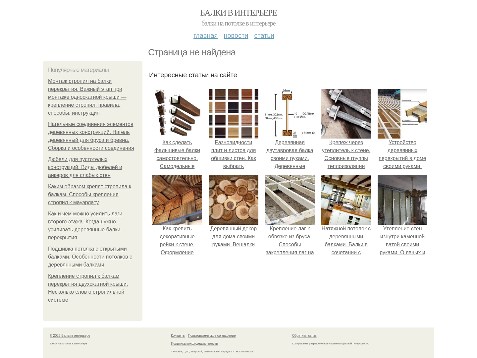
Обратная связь (304, 335)
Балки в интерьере (238, 13)
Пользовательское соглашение (212, 335)
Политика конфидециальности (194, 343)
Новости (236, 35)
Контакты (178, 335)
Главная (205, 35)
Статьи (264, 35)
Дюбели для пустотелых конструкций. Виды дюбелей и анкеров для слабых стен (85, 167)
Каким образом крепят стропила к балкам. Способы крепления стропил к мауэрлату (89, 194)
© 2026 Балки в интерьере (70, 335)
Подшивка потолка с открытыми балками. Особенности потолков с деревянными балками (90, 257)
